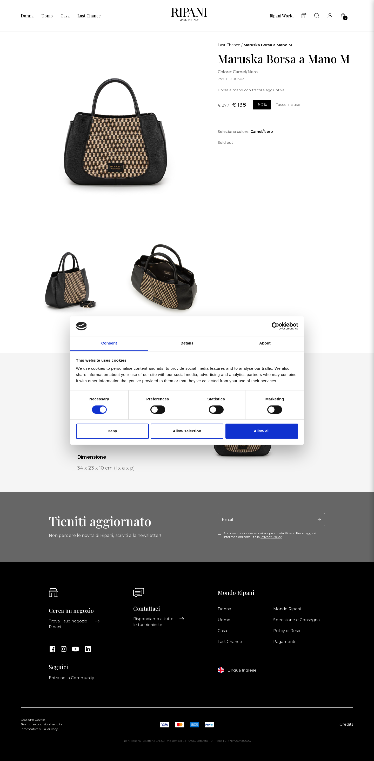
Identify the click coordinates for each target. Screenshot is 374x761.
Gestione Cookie (33, 719)
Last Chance (89, 16)
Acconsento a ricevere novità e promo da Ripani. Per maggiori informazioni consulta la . (269, 535)
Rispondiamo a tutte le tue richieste (158, 621)
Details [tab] (187, 343)
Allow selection (187, 431)
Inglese (249, 670)
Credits (346, 724)
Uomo (47, 16)
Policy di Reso (286, 630)
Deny (112, 431)
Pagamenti (284, 641)
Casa (65, 16)
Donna (27, 16)
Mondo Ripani (287, 609)
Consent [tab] (109, 343)
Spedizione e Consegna (296, 619)
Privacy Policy (271, 537)
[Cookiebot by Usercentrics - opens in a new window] (275, 326)
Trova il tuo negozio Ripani (74, 624)
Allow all (262, 431)
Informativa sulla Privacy (39, 729)
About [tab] (265, 343)
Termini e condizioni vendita (41, 724)
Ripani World (281, 16)
